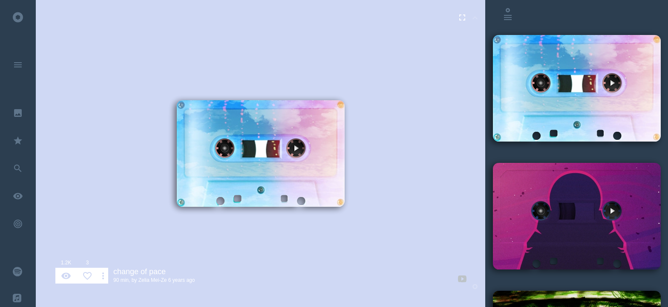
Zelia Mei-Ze (152, 280)
